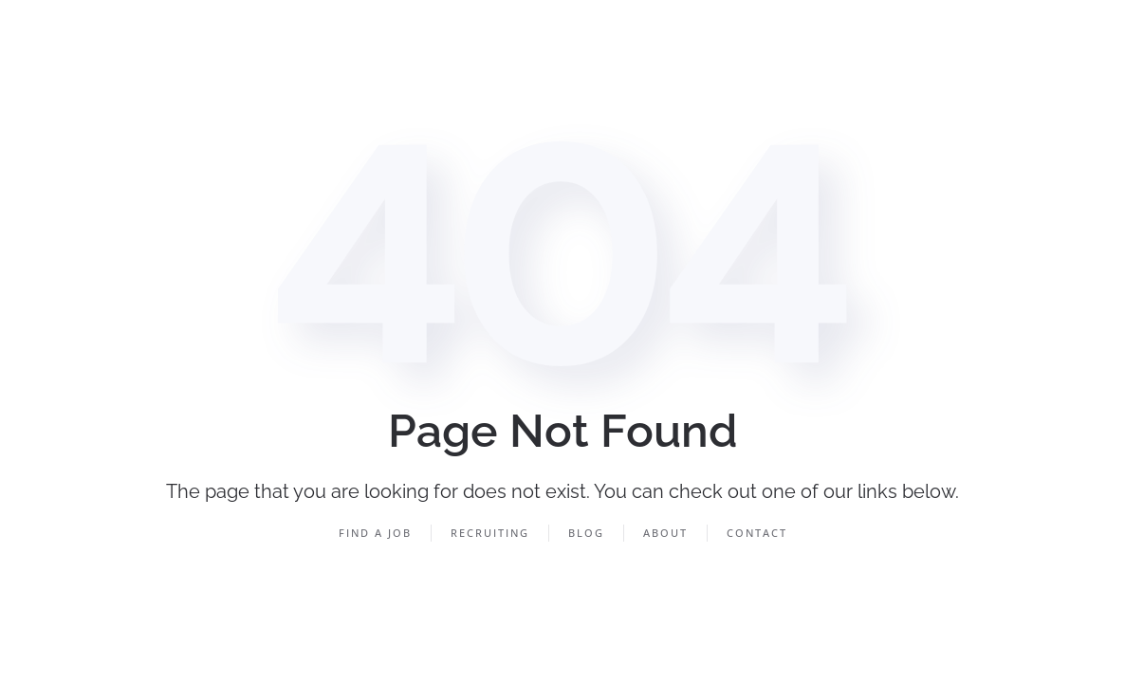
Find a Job (375, 533)
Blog (586, 533)
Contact (757, 533)
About (665, 533)
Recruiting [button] (490, 533)
